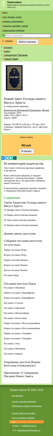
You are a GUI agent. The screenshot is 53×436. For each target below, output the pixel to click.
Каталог (7, 47)
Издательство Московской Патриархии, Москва (26, 110)
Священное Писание (15, 55)
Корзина (9, 41)
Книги (4, 12)
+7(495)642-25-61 (28, 426)
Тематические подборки (13, 30)
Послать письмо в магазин (23, 401)
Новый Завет (10, 59)
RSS (13, 422)
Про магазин (17, 396)
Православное (14, 2)
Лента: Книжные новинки (23, 418)
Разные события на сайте (23, 413)
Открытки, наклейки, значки (15, 26)
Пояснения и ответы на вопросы (26, 406)
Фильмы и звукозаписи (12, 21)
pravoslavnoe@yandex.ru (28, 430)
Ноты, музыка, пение (12, 17)
